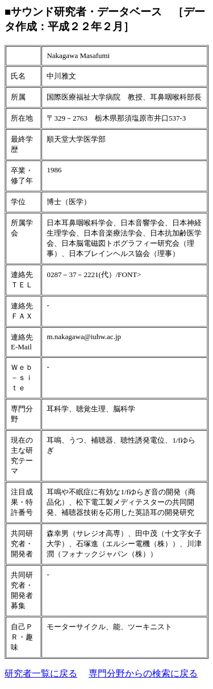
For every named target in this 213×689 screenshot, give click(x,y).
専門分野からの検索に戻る (143, 673)
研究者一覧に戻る (41, 673)
